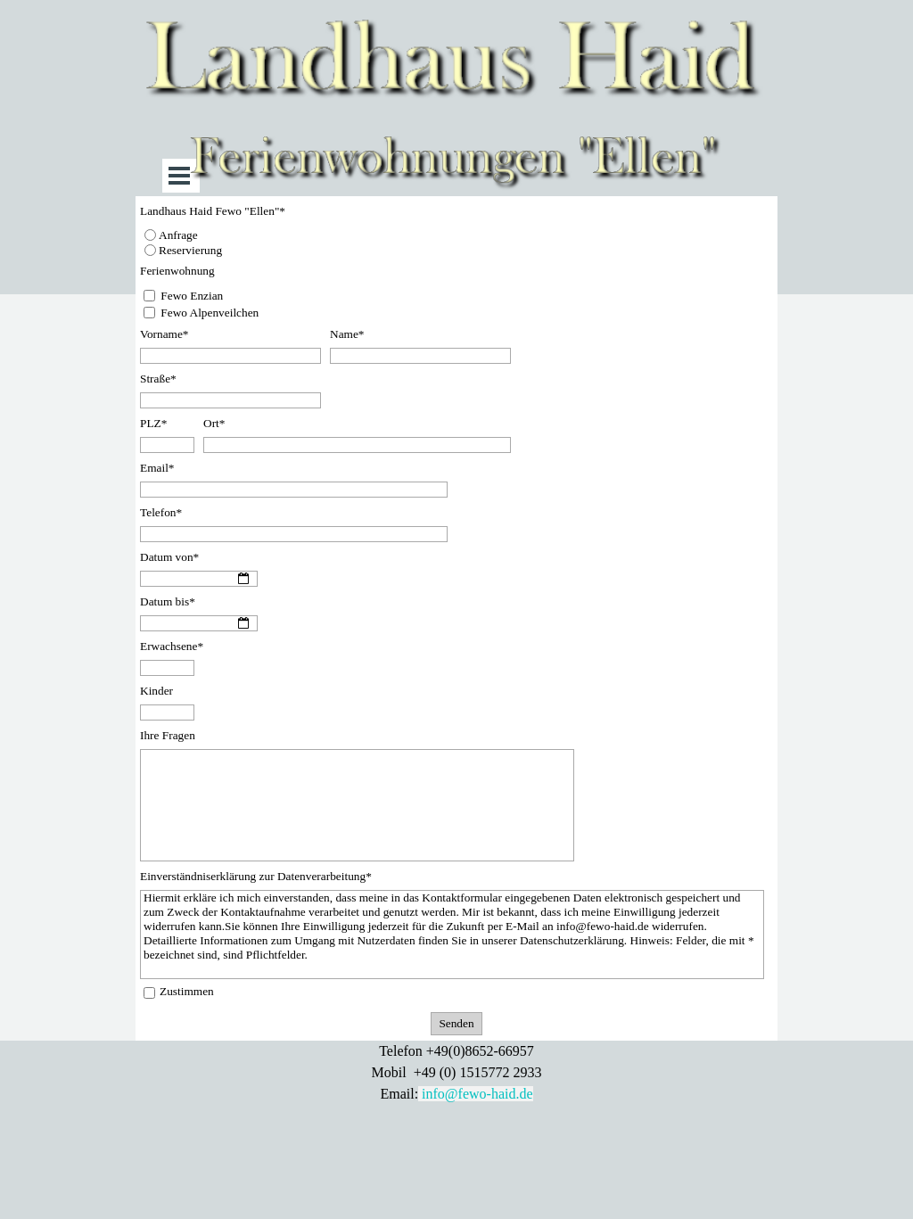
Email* (157, 467)
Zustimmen (187, 991)
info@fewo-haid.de (477, 1093)
